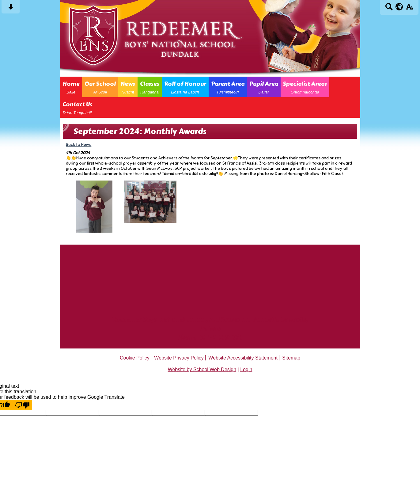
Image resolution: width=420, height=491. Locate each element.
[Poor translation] (22, 405)
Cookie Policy (134, 357)
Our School (100, 86)
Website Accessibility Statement (243, 357)
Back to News (78, 144)
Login (246, 369)
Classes (149, 86)
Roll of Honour (185, 86)
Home (71, 86)
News (128, 86)
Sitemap (291, 357)
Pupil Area (263, 86)
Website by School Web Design (202, 369)
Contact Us (77, 107)
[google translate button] (399, 6)
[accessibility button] (409, 8)
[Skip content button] (10, 8)
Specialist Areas (305, 86)
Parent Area (227, 86)
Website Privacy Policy (179, 357)
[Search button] (388, 8)
